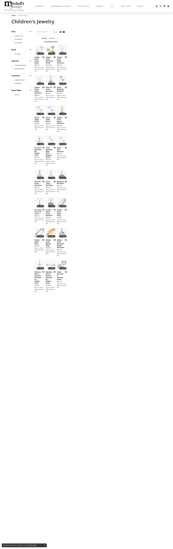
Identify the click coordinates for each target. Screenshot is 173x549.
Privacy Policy (32, 545)
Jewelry (99, 6)
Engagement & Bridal (61, 6)
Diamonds (39, 6)
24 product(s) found (98, 42)
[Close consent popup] (45, 545)
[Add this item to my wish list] (75, 89)
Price (13, 32)
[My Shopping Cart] (168, 6)
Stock (13, 50)
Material (15, 61)
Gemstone (15, 76)
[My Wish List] (164, 6)
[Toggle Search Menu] (160, 6)
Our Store (125, 6)
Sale (112, 6)
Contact (141, 6)
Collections (83, 6)
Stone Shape (16, 90)
